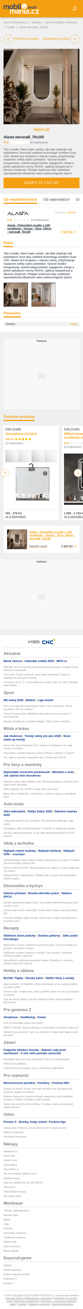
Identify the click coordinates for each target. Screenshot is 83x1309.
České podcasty (12, 1270)
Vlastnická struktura (62, 1304)
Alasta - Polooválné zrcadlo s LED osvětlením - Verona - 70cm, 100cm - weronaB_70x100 (29, 228)
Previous (5, 473)
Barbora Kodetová (13, 1132)
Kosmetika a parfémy (15, 1233)
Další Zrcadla (13, 428)
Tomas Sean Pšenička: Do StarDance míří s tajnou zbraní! (35, 1128)
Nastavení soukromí (39, 1304)
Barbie (7, 1219)
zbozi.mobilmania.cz (15, 22)
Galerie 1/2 (41, 129)
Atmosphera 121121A (21, 434)
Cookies (22, 1304)
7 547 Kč (67, 231)
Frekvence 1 (10, 1278)
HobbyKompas (11, 1178)
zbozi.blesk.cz (11, 1169)
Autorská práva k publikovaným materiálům (29, 1298)
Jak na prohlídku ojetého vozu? (20, 1173)
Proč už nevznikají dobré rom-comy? (23, 1023)
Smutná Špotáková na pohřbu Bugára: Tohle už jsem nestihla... (37, 721)
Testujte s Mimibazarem (16, 1210)
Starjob (7, 1265)
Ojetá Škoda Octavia (15, 1191)
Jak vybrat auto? (12, 1196)
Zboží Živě (9, 1155)
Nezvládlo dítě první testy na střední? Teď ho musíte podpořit (36, 1059)
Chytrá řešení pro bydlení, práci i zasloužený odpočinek (33, 1068)
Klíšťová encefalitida (14, 1063)
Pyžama (8, 1228)
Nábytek (36, 22)
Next (78, 473)
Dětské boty (10, 1241)
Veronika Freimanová (15, 1136)
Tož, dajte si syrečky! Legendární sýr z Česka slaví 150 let (35, 757)
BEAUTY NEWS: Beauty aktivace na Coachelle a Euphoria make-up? (41, 1027)
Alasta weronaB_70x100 (24, 137)
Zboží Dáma (10, 1164)
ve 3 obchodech (15, 516)
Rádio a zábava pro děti (16, 1274)
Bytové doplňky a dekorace (61, 22)
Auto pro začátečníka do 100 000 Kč (23, 1182)
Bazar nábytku (11, 1250)
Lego (6, 1224)
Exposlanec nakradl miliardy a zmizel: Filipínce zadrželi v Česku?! (39, 753)
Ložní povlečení (12, 1246)
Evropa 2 (8, 1283)
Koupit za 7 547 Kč (41, 183)
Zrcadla (10, 27)
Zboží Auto (9, 1187)
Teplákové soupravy (14, 1237)
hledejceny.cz (11, 1151)
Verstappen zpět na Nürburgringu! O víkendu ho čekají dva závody (39, 828)
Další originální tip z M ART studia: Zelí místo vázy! (31, 789)
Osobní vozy (10, 1160)
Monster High (11, 1215)
